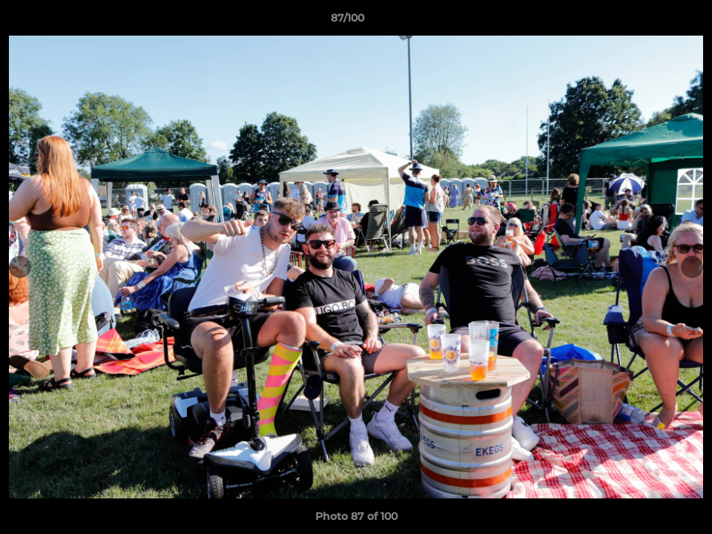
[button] (650, 21)
